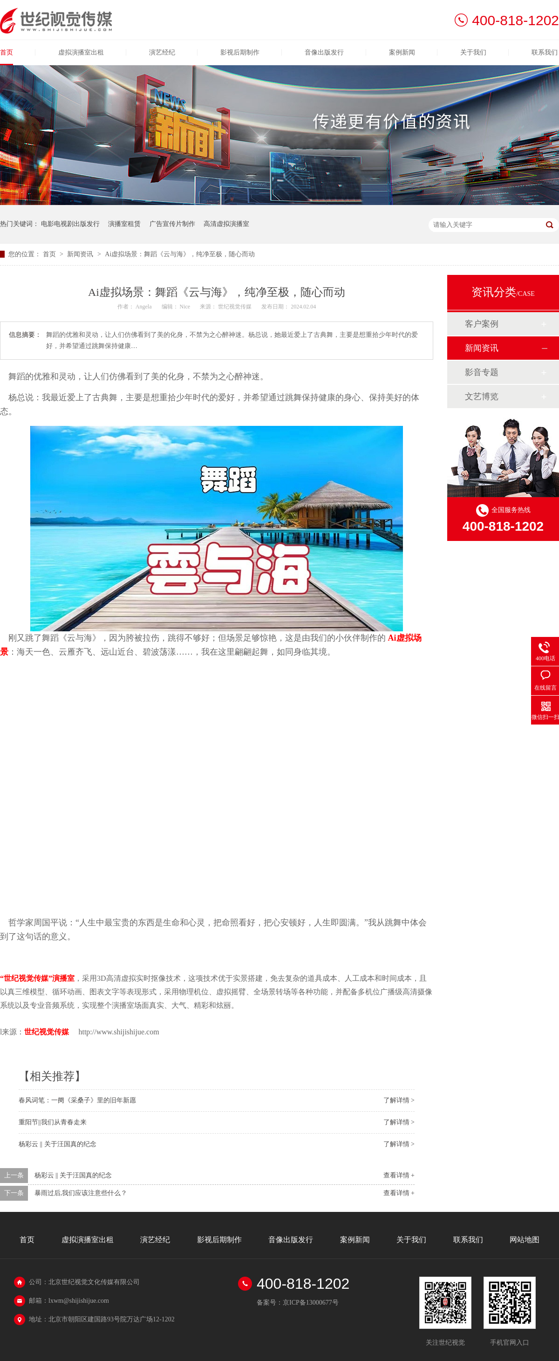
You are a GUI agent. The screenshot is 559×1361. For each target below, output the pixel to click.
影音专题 (481, 372)
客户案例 (481, 323)
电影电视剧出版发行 (70, 223)
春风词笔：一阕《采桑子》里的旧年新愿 (77, 1100)
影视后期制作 (239, 52)
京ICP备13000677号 (311, 1302)
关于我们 (473, 52)
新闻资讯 (81, 254)
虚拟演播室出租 (81, 52)
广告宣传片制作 (172, 223)
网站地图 (524, 1240)
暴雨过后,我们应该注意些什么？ (81, 1193)
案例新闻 (402, 52)
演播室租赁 (124, 223)
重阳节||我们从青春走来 (53, 1122)
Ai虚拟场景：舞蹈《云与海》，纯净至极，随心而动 (180, 254)
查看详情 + (399, 1175)
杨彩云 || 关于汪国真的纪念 (57, 1144)
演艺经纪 (162, 52)
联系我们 (545, 52)
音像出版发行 (324, 52)
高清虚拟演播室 (226, 223)
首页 (6, 52)
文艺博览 (481, 396)
